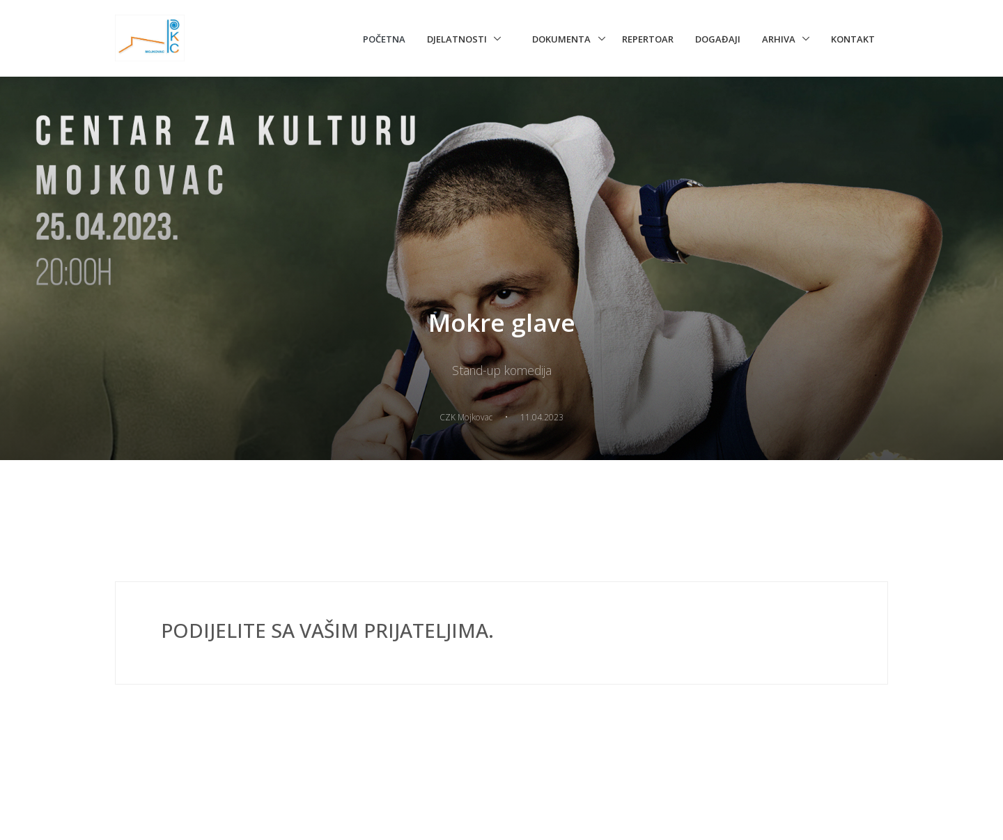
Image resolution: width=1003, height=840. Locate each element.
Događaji (717, 39)
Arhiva (778, 39)
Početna (384, 39)
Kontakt (853, 39)
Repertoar (648, 39)
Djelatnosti (457, 39)
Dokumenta (561, 39)
